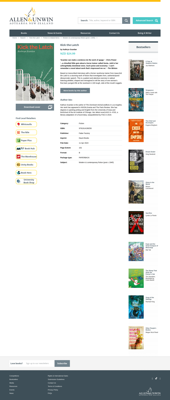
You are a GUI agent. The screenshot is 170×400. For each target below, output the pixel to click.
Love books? (16, 363)
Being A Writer (145, 33)
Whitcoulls (26, 124)
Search (84, 20)
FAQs (50, 393)
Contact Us (114, 33)
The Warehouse (29, 156)
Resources (86, 33)
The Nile (25, 132)
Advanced (144, 20)
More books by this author (75, 90)
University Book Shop (29, 181)
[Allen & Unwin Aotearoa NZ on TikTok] (156, 378)
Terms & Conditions (55, 386)
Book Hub (30, 148)
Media (11, 383)
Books (24, 33)
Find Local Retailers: (26, 118)
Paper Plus (26, 140)
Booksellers (13, 379)
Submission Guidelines (56, 379)
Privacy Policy (53, 390)
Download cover (32, 107)
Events (11, 390)
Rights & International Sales (58, 376)
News (11, 393)
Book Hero (26, 172)
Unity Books (27, 164)
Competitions (14, 376)
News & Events (55, 33)
